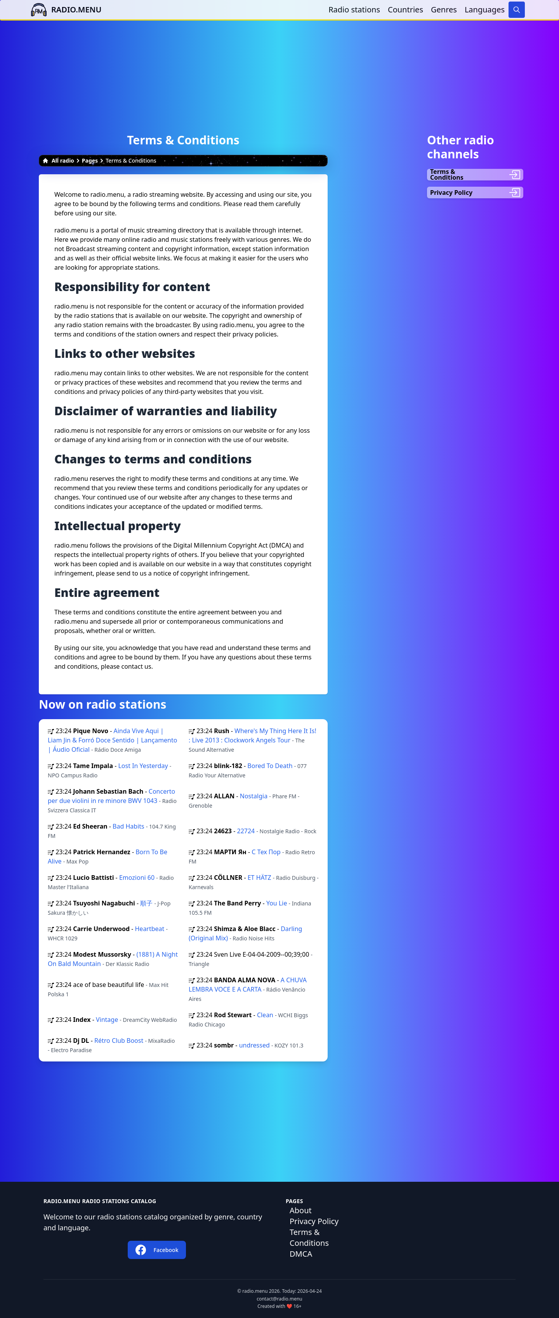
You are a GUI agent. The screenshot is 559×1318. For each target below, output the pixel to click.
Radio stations (354, 9)
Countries (405, 9)
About (301, 1210)
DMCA (301, 1254)
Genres (444, 9)
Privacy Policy (314, 1221)
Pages (90, 160)
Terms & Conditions (309, 1237)
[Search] (517, 10)
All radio (58, 160)
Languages (485, 9)
